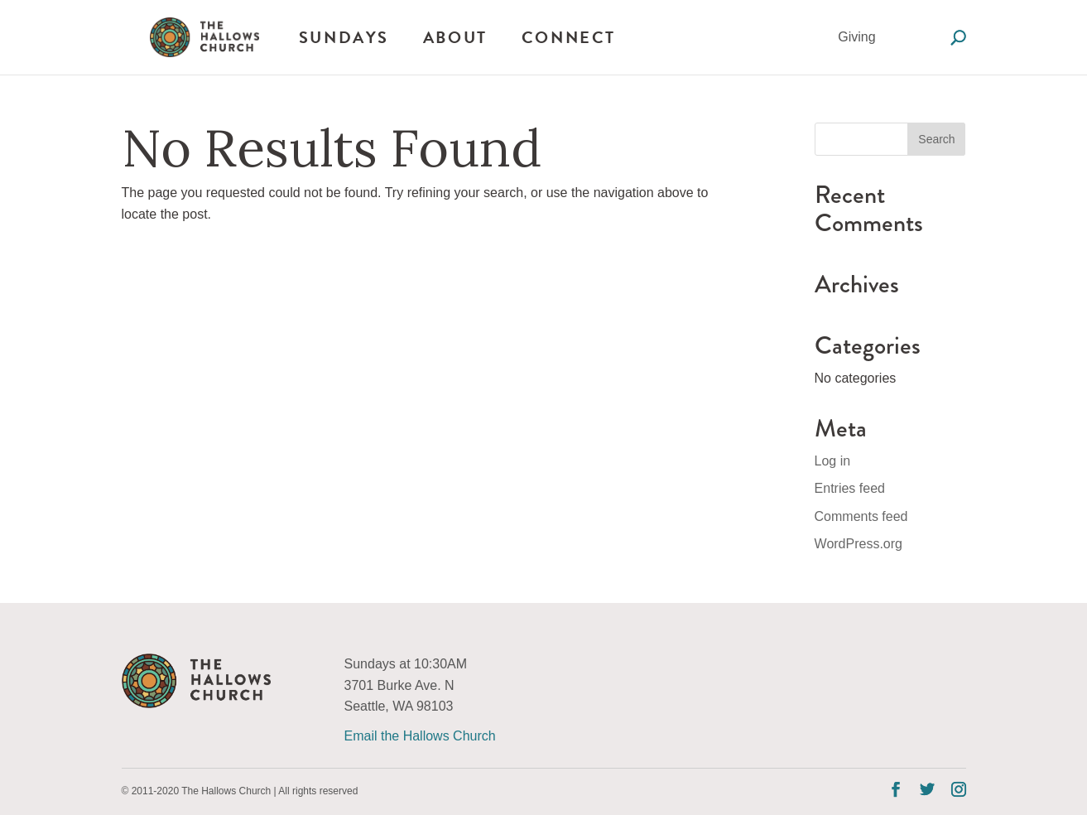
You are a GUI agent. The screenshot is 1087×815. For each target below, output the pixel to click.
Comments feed (861, 516)
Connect (569, 37)
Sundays (344, 37)
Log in (833, 461)
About (455, 37)
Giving (856, 37)
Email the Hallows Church (420, 736)
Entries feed (850, 488)
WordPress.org (858, 544)
